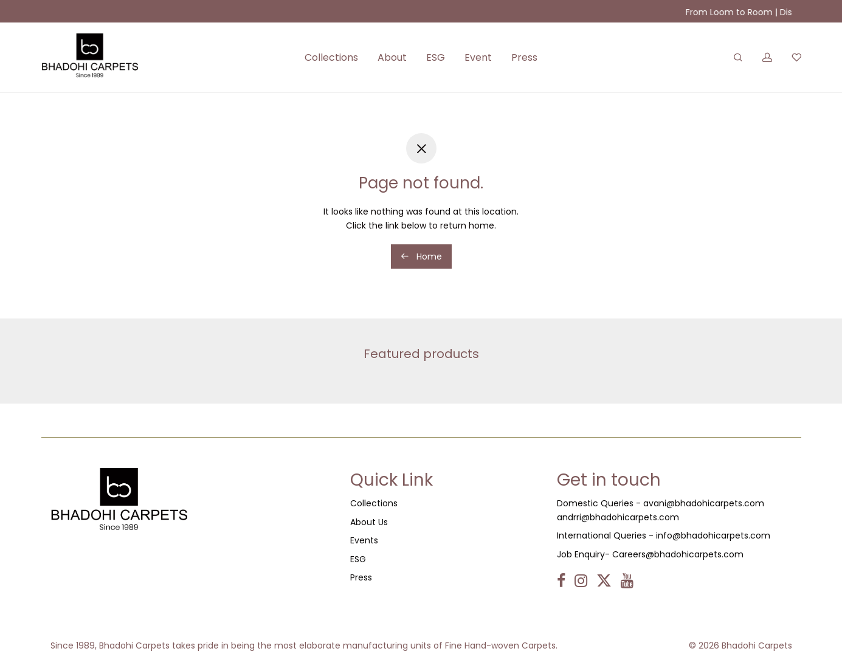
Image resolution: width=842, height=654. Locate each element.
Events (364, 540)
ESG (435, 57)
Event (478, 57)
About (392, 57)
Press (524, 57)
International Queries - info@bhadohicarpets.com (663, 535)
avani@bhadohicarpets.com (703, 503)
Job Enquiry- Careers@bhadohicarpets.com (650, 554)
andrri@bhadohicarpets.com (618, 517)
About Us (369, 522)
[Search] (738, 58)
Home (421, 256)
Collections (331, 57)
